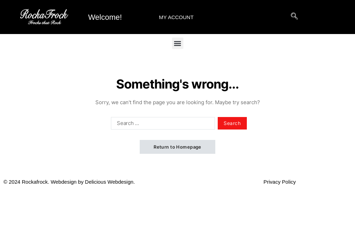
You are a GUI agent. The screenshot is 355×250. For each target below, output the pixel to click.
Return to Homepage (177, 147)
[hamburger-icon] (266, 17)
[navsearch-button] (294, 22)
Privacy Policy (279, 182)
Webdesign (64, 182)
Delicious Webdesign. (174, 182)
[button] (177, 43)
